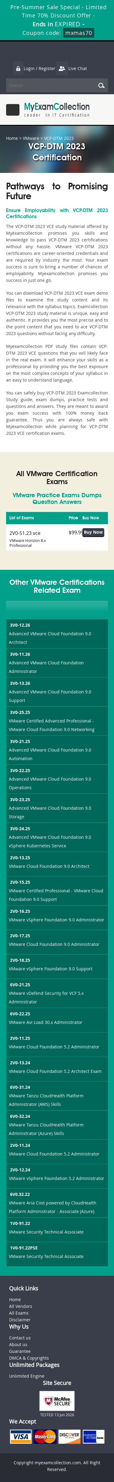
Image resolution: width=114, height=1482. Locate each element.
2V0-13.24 (19, 1063)
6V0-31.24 (19, 1087)
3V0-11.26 (19, 654)
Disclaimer (20, 1320)
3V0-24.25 (19, 828)
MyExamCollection (56, 110)
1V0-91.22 (19, 1223)
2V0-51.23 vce (24, 533)
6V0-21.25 (19, 984)
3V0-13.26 (19, 683)
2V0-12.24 (19, 1170)
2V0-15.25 (19, 882)
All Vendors (20, 1306)
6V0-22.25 (19, 1014)
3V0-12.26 (19, 625)
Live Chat (71, 68)
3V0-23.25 (19, 799)
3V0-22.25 (19, 770)
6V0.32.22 (19, 1194)
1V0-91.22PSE (23, 1248)
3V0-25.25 (19, 712)
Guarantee (20, 1351)
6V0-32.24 (19, 1116)
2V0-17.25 (19, 936)
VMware (31, 138)
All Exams (19, 1313)
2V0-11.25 (19, 1038)
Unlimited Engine (26, 1376)
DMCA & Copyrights (29, 1358)
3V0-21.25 (19, 741)
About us (18, 1344)
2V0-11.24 (19, 1145)
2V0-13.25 (19, 857)
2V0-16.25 (19, 911)
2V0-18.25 (19, 960)
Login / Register (34, 68)
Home (12, 138)
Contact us (20, 1338)
